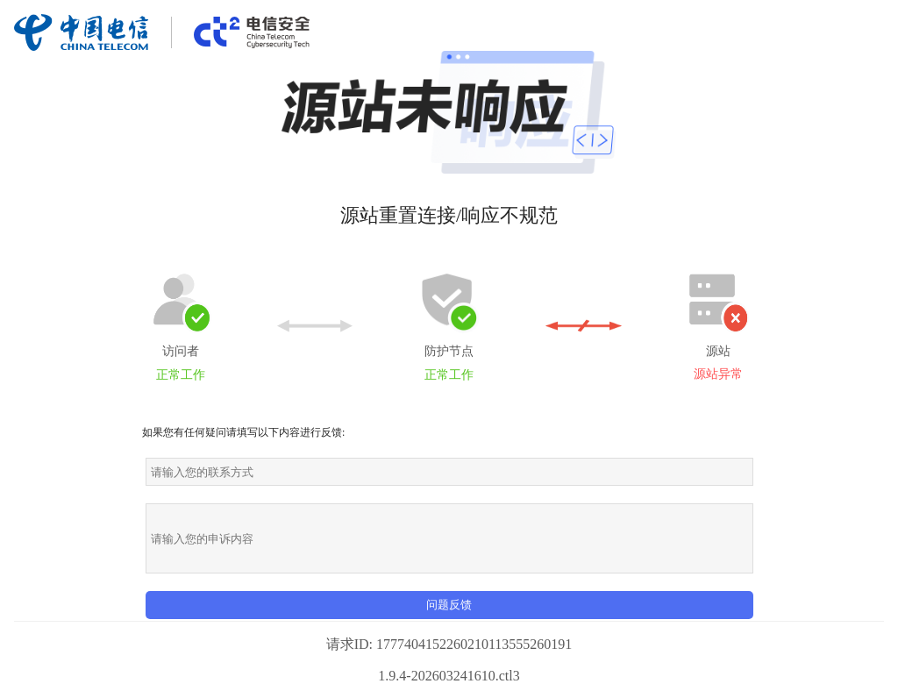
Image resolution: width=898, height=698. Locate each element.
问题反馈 (449, 604)
